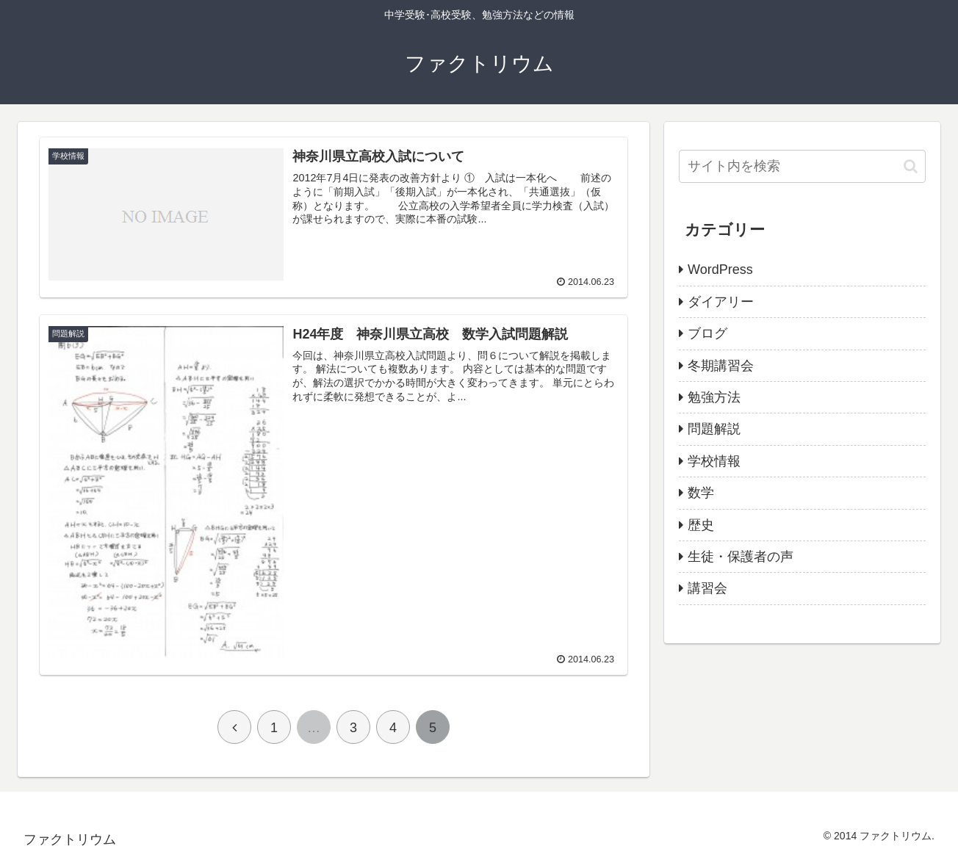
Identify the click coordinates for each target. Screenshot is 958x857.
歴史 (701, 525)
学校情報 (714, 461)
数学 (701, 492)
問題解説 (714, 429)
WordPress (720, 269)
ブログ (707, 333)
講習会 (707, 588)
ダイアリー (721, 301)
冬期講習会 (721, 365)
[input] (802, 166)
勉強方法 (714, 397)
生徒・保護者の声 (740, 556)
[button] (910, 166)
